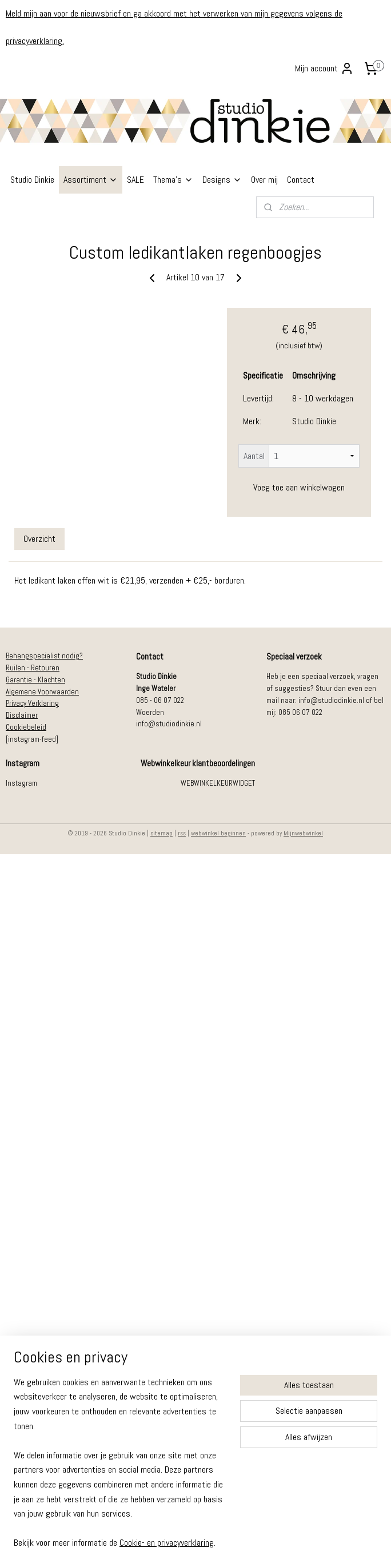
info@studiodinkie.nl (169, 724)
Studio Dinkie (32, 180)
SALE (135, 180)
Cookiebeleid (26, 727)
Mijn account (324, 68)
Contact (300, 180)
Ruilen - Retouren (32, 668)
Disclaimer (22, 715)
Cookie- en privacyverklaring (166, 1543)
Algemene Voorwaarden (42, 692)
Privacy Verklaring (32, 703)
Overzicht (39, 539)
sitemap (161, 833)
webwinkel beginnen (218, 833)
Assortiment (90, 180)
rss (182, 833)
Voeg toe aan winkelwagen (299, 487)
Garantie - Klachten (35, 680)
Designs (222, 180)
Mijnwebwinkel (303, 833)
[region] (120, 1469)
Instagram (21, 783)
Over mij (264, 180)
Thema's (173, 180)
